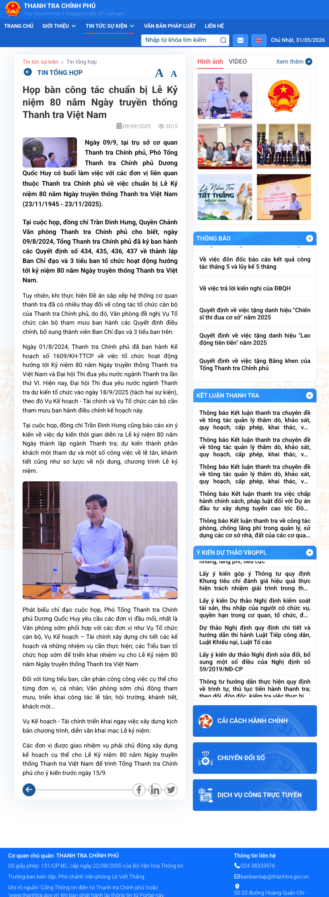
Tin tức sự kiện (40, 62)
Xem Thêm (309, 238)
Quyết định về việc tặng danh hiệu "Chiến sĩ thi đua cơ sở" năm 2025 (254, 324)
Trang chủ (18, 26)
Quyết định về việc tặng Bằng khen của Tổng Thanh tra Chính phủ (254, 375)
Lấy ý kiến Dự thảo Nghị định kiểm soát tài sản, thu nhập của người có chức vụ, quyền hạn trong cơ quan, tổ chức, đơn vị (254, 617)
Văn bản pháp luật (170, 26)
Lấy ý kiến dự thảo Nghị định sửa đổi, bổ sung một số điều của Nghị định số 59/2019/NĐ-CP (254, 671)
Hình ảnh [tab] (210, 61)
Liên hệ (214, 26)
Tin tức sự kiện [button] (110, 26)
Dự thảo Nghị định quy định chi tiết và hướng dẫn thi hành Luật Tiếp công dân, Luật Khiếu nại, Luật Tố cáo (254, 644)
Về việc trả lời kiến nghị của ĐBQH (245, 298)
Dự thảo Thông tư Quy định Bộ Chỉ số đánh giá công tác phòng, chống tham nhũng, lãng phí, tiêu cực (254, 563)
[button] (240, 40)
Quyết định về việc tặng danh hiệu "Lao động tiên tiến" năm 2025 (254, 349)
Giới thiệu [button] (59, 26)
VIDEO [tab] (238, 61)
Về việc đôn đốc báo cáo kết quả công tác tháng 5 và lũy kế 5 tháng (254, 273)
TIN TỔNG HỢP (53, 72)
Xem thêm (294, 61)
